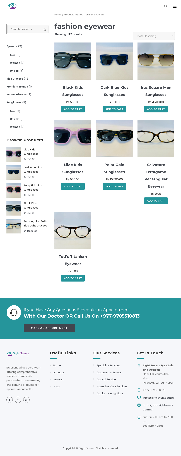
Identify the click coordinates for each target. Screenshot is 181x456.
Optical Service (106, 379)
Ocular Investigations (110, 393)
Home (58, 14)
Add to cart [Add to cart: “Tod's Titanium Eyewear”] (73, 278)
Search (43, 30)
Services (58, 379)
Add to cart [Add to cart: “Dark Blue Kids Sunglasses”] (114, 109)
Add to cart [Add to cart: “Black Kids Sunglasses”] (73, 109)
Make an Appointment (49, 328)
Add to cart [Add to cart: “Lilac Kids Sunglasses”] (73, 186)
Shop (56, 386)
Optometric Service (109, 372)
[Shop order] (154, 36)
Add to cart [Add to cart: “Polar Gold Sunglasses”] (114, 186)
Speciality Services (108, 365)
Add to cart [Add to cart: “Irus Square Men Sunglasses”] (156, 109)
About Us (58, 372)
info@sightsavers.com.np (159, 398)
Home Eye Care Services (112, 386)
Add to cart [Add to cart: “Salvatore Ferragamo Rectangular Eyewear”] (156, 200)
